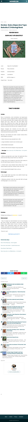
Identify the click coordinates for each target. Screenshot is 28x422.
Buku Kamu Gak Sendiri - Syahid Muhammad (10, 245)
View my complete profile (14, 371)
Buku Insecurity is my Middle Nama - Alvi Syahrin (11, 251)
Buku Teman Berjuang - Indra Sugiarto (9, 242)
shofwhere (14, 368)
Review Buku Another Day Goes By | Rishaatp (15, 299)
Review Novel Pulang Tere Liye (12, 337)
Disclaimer (21, 416)
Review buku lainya (5, 239)
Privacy (15, 416)
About (6, 416)
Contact (10, 416)
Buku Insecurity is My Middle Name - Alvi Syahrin (17, 150)
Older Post (24, 278)
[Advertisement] (14, 12)
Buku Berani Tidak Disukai (6, 248)
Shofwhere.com (14, 1)
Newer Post (4, 278)
